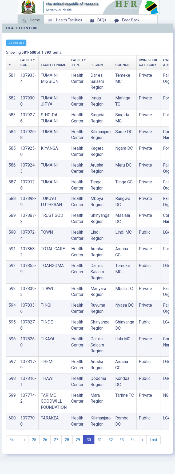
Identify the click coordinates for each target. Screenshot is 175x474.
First (13, 440)
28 (67, 440)
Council (122, 65)
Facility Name (53, 65)
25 (34, 440)
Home (31, 20)
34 (132, 440)
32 (111, 440)
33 (122, 440)
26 (45, 440)
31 (100, 440)
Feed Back (127, 20)
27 (56, 440)
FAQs (98, 20)
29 (78, 440)
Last (153, 440)
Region (96, 65)
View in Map (16, 42)
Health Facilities (65, 20)
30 (89, 440)
